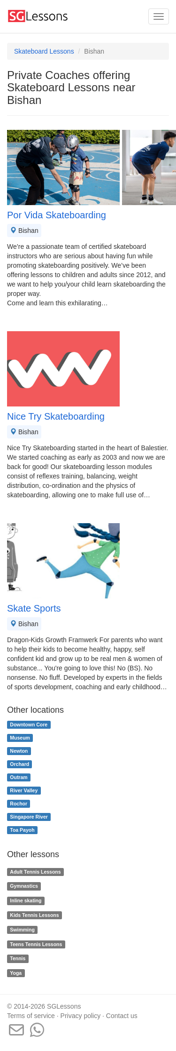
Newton (19, 751)
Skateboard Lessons (44, 51)
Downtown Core (28, 724)
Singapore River (29, 817)
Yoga (16, 973)
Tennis (17, 959)
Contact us (122, 1015)
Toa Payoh (22, 830)
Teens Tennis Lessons (36, 944)
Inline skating (25, 900)
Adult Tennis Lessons (35, 872)
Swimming (22, 929)
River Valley (24, 790)
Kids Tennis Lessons (34, 915)
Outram (18, 777)
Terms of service (31, 1015)
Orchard (19, 764)
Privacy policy (81, 1015)
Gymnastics (24, 886)
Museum (20, 737)
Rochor (18, 803)
